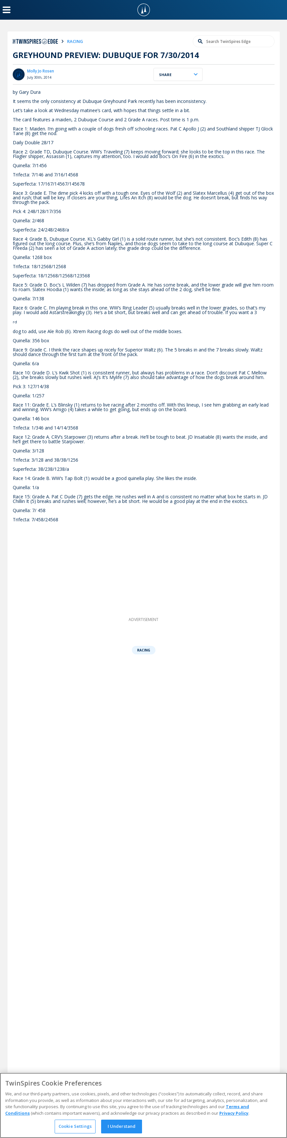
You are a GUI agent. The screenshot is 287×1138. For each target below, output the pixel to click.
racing (75, 41)
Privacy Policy (233, 1113)
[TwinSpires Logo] (143, 10)
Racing (143, 650)
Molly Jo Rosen (40, 71)
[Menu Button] (6, 10)
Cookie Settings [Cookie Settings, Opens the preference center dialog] (75, 1126)
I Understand (122, 1126)
